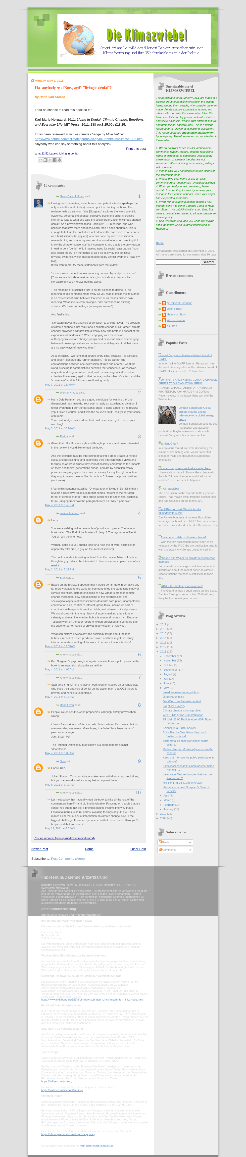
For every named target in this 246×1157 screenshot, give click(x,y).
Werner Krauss (69, 392)
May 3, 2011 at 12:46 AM (60, 384)
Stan (63, 577)
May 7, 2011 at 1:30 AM (59, 753)
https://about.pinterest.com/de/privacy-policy (68, 1134)
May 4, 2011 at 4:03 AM (59, 669)
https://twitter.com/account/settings (62, 1090)
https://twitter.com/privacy (56, 1081)
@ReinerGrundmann (179, 303)
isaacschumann (69, 513)
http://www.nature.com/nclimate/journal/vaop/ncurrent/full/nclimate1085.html (89, 139)
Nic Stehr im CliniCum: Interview (182, 782)
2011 (163, 651)
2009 (163, 818)
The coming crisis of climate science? (183, 537)
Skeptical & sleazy (174, 705)
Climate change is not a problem (182, 710)
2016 (163, 628)
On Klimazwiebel (168, 488)
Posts (164, 842)
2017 (163, 624)
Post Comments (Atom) (68, 858)
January (168, 809)
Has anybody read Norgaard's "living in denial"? (73, 87)
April (166, 795)
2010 (163, 813)
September (170, 669)
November (170, 660)
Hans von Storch (177, 314)
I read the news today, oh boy (181, 692)
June (166, 683)
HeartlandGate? (168, 443)
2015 (163, 633)
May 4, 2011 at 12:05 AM (60, 646)
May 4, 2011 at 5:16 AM (59, 696)
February (169, 804)
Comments (167, 849)
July (166, 678)
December (170, 655)
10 (138, 792)
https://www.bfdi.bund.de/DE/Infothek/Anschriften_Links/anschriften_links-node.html (92, 999)
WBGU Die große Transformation (183, 714)
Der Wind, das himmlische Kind (182, 701)
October (168, 665)
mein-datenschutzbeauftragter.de (96, 1146)
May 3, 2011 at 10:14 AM (60, 428)
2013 (163, 642)
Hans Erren (67, 705)
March (167, 800)
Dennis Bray (174, 308)
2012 (163, 647)
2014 (163, 637)
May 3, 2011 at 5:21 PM (59, 569)
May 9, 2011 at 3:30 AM (59, 784)
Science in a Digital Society (179, 727)
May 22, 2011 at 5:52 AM (60, 828)
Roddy (64, 436)
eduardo (172, 325)
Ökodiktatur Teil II (173, 696)
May (166, 687)
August (168, 674)
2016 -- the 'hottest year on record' (181, 586)
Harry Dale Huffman (72, 196)
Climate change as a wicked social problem (184, 468)
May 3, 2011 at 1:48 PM (59, 504)
